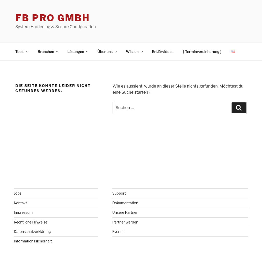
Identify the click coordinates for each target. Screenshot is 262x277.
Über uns (107, 51)
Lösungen (78, 51)
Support (119, 193)
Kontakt (20, 203)
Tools (22, 51)
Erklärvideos (162, 51)
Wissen (135, 51)
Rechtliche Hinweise (30, 222)
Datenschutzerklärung (32, 231)
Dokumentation (125, 203)
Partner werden (125, 222)
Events (118, 231)
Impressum (23, 212)
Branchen (48, 51)
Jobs (17, 193)
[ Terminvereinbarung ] (202, 51)
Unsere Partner (125, 212)
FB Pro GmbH (52, 18)
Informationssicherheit (33, 241)
